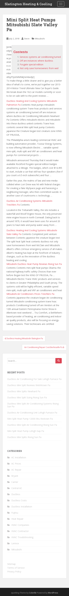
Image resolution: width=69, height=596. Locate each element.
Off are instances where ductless (36, 60)
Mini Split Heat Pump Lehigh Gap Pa (25, 430)
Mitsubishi (40, 38)
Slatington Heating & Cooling (28, 4)
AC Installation (18, 457)
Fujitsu (14, 512)
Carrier (14, 481)
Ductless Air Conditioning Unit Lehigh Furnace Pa (32, 412)
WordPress (53, 592)
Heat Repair (17, 518)
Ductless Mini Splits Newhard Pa (23, 391)
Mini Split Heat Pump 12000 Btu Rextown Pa (30, 418)
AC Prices (16, 463)
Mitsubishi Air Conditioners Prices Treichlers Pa (30, 293)
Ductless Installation (21, 506)
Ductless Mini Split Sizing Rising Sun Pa (27, 397)
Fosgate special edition (31, 64)
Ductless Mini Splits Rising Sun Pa (24, 437)
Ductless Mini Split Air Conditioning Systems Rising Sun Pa (33, 405)
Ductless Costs (19, 500)
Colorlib (32, 592)
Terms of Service (16, 567)
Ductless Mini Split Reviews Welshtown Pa (28, 385)
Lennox (15, 543)
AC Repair (16, 469)
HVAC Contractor (20, 531)
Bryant (14, 475)
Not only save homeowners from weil (39, 68)
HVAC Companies (20, 524)
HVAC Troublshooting (22, 537)
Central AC (16, 488)
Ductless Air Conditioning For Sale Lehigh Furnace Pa (34, 379)
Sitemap (11, 563)
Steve (27, 38)
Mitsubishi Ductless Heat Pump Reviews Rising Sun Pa (34, 264)
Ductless (15, 494)
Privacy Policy (14, 571)
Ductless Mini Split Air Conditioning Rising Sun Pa (32, 424)
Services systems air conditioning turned (40, 56)
